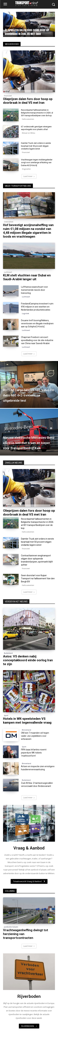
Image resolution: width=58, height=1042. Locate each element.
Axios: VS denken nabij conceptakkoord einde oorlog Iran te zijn (28, 660)
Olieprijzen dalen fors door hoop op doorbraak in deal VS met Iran (27, 32)
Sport (6, 715)
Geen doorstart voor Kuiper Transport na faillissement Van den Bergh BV (38, 578)
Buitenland (8, 653)
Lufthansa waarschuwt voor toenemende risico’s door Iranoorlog (34, 290)
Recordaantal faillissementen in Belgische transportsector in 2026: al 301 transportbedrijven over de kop (37, 113)
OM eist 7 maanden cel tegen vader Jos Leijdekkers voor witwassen (35, 736)
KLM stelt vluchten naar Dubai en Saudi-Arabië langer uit (27, 277)
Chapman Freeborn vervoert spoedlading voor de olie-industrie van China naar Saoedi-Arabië (37, 340)
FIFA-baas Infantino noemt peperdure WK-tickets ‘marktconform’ (33, 752)
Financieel (8, 96)
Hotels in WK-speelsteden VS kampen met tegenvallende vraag (27, 720)
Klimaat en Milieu (28, 133)
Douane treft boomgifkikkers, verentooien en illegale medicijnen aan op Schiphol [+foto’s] (37, 323)
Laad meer (29, 353)
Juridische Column (11, 927)
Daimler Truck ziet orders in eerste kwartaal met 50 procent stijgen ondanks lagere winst (36, 146)
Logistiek (25, 313)
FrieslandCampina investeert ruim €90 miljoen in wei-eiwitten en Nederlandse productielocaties (37, 306)
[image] (29, 823)
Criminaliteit (8, 222)
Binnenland (26, 730)
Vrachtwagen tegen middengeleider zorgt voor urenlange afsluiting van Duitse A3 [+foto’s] (36, 162)
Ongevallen (26, 169)
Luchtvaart (8, 272)
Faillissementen (28, 119)
